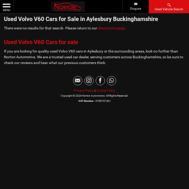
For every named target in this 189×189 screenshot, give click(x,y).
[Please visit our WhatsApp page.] (111, 80)
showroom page (111, 28)
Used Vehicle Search (169, 6)
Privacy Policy (84, 90)
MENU (6, 7)
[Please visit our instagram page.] (89, 80)
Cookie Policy (105, 90)
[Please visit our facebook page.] (100, 80)
